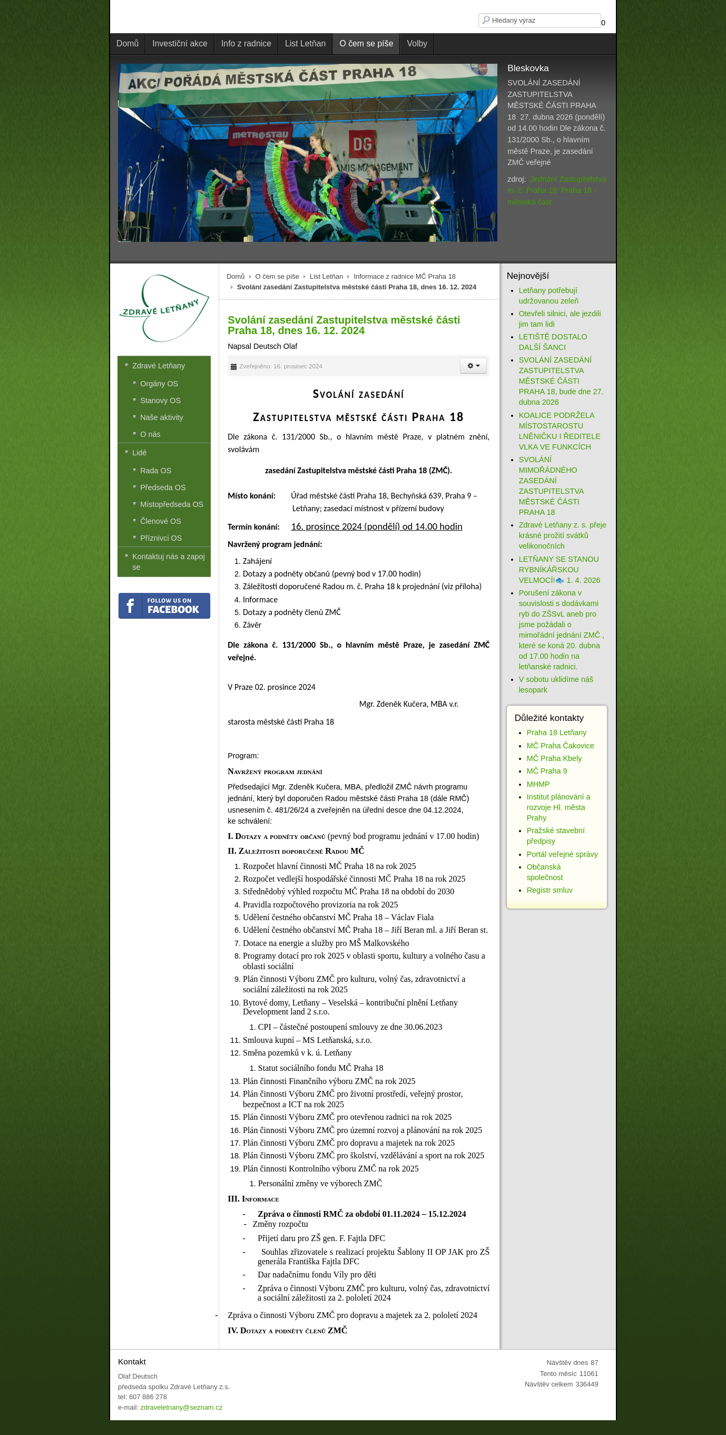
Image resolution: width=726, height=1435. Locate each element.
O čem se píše (278, 276)
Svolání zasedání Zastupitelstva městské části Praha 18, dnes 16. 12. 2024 (344, 325)
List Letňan (326, 276)
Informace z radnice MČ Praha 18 (405, 276)
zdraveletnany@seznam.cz (181, 1407)
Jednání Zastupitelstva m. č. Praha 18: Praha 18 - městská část (556, 190)
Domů (236, 276)
